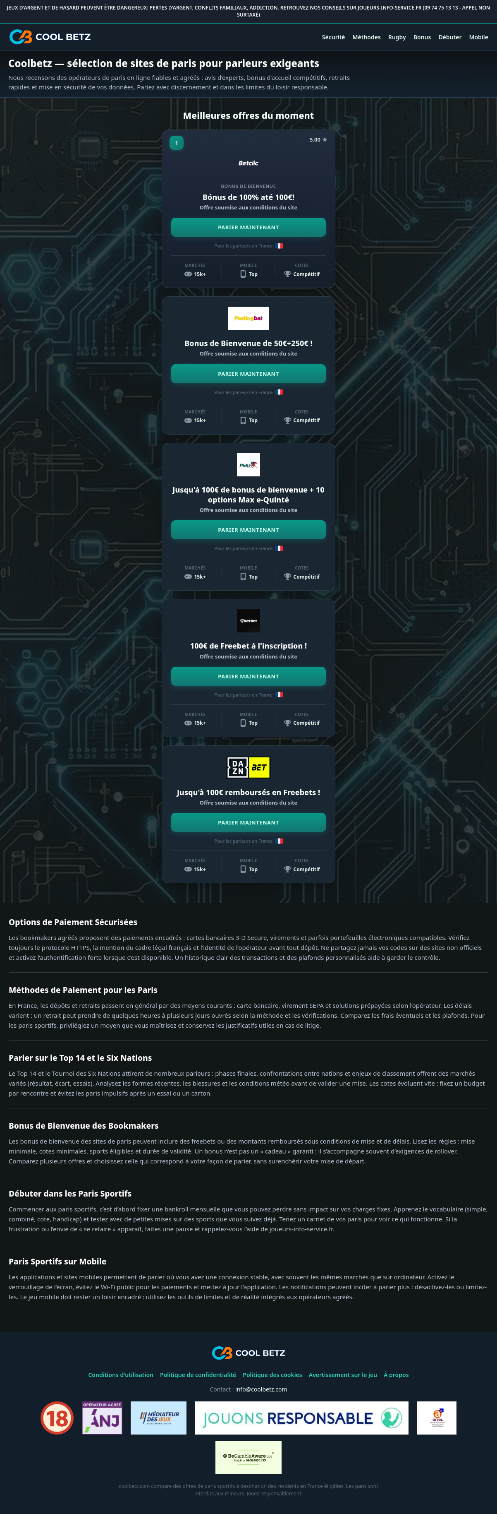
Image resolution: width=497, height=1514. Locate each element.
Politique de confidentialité (198, 1375)
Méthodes (367, 37)
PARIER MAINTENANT (248, 227)
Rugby (397, 37)
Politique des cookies (272, 1375)
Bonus (422, 37)
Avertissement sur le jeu (343, 1375)
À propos (396, 1375)
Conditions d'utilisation (120, 1375)
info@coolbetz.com (261, 1389)
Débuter (449, 37)
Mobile (478, 37)
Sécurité (333, 37)
